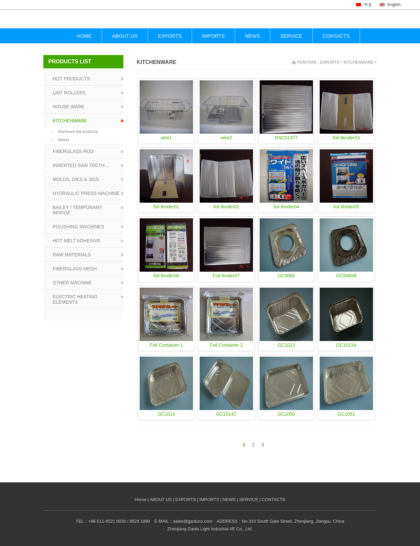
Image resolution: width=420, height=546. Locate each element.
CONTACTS (273, 499)
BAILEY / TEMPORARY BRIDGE (77, 210)
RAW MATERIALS (72, 254)
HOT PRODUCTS (71, 78)
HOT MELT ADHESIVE (76, 240)
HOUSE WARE (68, 106)
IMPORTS (209, 499)
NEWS (229, 499)
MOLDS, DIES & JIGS (76, 179)
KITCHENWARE (358, 62)
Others (63, 140)
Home (140, 499)
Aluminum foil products (77, 131)
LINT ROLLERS (69, 92)
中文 (364, 4)
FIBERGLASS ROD (73, 151)
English (390, 4)
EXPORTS (329, 62)
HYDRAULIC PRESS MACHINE (86, 193)
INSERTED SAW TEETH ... (81, 165)
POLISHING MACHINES (78, 226)
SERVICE (248, 499)
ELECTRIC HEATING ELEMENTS (75, 299)
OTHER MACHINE (72, 282)
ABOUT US (161, 499)
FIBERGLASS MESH (75, 268)
